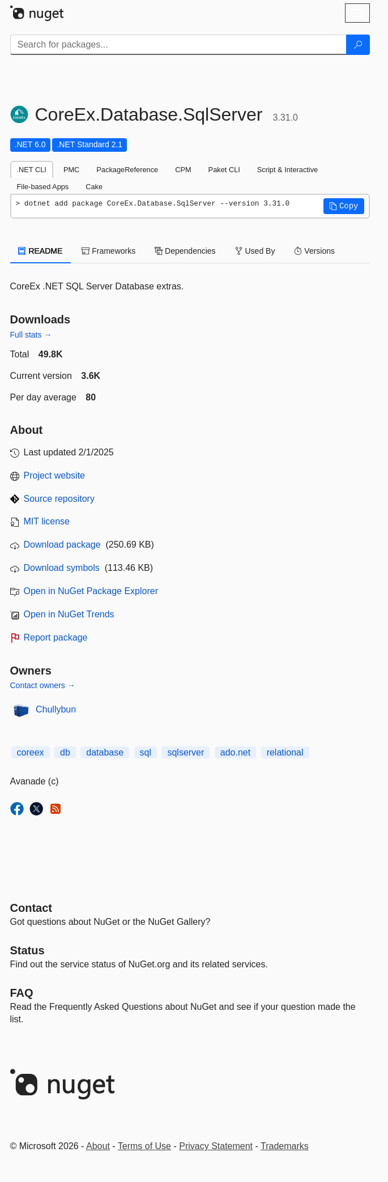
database (104, 752)
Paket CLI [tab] (224, 169)
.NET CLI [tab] (31, 169)
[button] (343, 206)
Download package (62, 544)
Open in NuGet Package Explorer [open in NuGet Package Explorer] (91, 591)
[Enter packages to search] (178, 45)
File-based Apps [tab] (43, 186)
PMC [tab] (71, 169)
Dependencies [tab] (185, 251)
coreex (30, 752)
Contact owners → (42, 685)
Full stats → (31, 334)
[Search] (358, 45)
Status (27, 950)
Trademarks (285, 1146)
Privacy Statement (216, 1146)
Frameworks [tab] (108, 251)
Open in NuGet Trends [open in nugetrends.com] (69, 614)
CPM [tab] (183, 169)
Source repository (59, 498)
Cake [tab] (94, 186)
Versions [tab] (314, 251)
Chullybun (56, 709)
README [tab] (41, 251)
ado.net (235, 752)
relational (285, 752)
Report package (56, 637)
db (65, 752)
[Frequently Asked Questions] (21, 993)
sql (145, 752)
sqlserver (185, 752)
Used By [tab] (255, 251)
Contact (31, 908)
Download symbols (62, 568)
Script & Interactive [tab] (287, 169)
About (98, 1146)
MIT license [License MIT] (47, 521)
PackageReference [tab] (127, 169)
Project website (55, 475)
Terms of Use (144, 1146)
